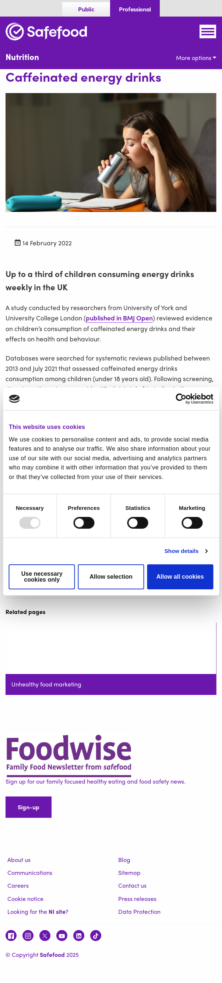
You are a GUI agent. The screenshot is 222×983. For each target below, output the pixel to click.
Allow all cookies (180, 577)
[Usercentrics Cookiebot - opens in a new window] (181, 398)
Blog (124, 859)
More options (196, 57)
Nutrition (22, 57)
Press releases (137, 898)
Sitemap (129, 872)
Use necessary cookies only (42, 577)
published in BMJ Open (119, 317)
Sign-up (28, 807)
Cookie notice (25, 898)
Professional (135, 9)
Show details (182, 551)
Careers (18, 885)
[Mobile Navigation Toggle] (207, 31)
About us (19, 859)
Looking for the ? (37, 911)
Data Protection (139, 911)
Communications (29, 872)
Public (86, 9)
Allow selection (110, 577)
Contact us (132, 885)
